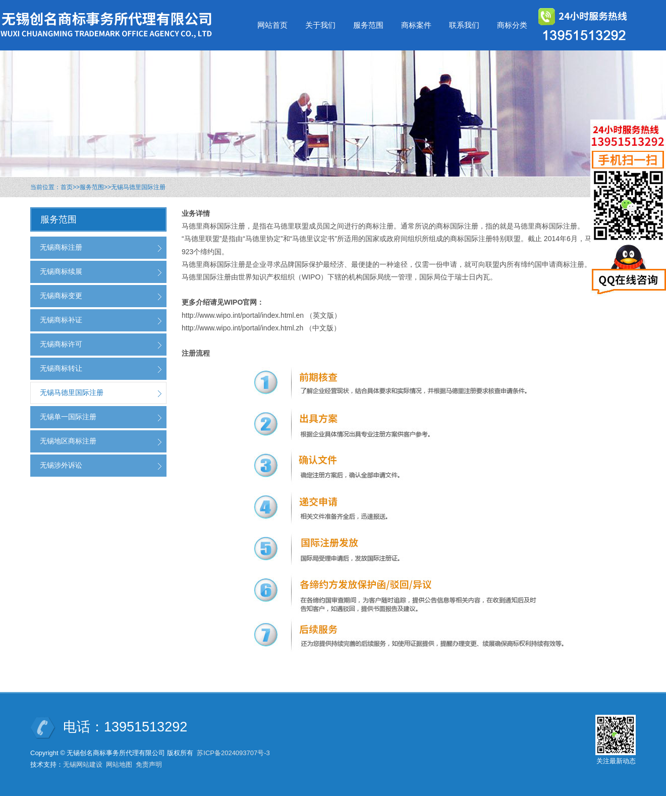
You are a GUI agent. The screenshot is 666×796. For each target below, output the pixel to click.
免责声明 (149, 764)
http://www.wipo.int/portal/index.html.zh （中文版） (261, 328)
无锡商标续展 (61, 271)
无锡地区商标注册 (68, 441)
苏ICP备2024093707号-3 (233, 753)
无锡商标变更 (61, 296)
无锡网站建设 (82, 764)
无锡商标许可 (61, 344)
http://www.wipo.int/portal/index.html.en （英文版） (261, 315)
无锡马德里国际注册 (138, 187)
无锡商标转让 (61, 368)
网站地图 (119, 764)
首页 (67, 187)
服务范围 (92, 187)
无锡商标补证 (61, 320)
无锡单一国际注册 (68, 417)
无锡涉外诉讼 (61, 465)
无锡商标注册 (61, 247)
